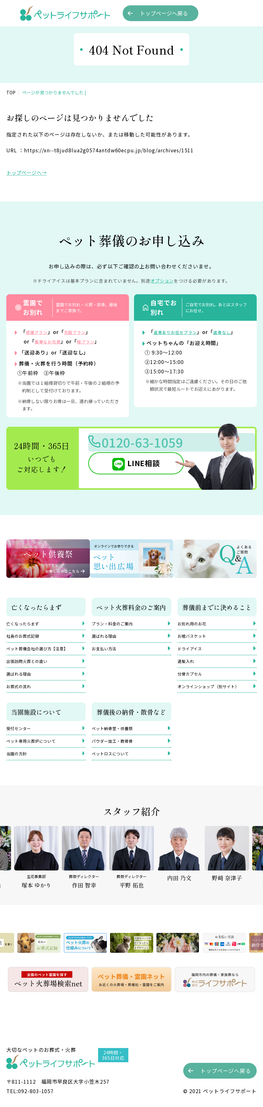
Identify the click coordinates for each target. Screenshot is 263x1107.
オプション (162, 281)
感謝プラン (39, 332)
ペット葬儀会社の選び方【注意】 (44, 652)
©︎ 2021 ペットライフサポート (220, 1091)
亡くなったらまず (26, 623)
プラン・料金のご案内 (117, 623)
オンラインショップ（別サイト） (215, 694)
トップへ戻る (164, 13)
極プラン (94, 341)
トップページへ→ (26, 172)
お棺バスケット (195, 637)
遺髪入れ (188, 666)
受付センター (21, 738)
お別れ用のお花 (195, 623)
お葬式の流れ (21, 694)
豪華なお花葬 (51, 341)
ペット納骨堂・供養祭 (117, 738)
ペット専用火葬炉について (36, 752)
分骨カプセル (193, 680)
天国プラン (82, 332)
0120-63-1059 (154, 444)
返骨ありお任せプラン (180, 332)
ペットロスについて (114, 766)
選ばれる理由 (21, 680)
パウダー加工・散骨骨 (117, 752)
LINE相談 (133, 467)
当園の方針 (19, 766)
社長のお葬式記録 (26, 637)
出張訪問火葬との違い (31, 666)
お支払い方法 (107, 652)
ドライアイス (192, 652)
